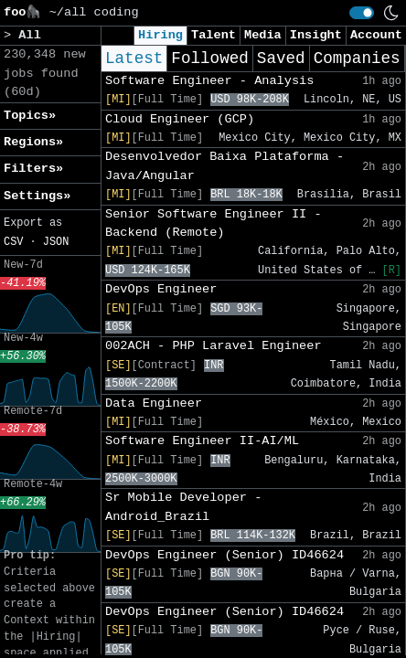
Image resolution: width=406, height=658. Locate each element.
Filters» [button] (33, 168)
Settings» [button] (37, 196)
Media (263, 35)
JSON (56, 242)
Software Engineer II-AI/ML (202, 441)
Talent (213, 35)
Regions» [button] (33, 142)
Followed (209, 58)
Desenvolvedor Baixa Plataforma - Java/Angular (224, 166)
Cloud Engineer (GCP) (179, 119)
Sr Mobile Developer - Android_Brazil (183, 507)
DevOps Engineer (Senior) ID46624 (224, 555)
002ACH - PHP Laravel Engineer (213, 346)
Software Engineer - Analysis (209, 81)
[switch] (361, 12)
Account (376, 35)
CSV (13, 242)
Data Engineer (153, 403)
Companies (357, 58)
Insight (316, 35)
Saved (281, 58)
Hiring (160, 35)
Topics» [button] (30, 115)
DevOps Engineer (161, 289)
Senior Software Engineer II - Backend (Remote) (213, 223)
